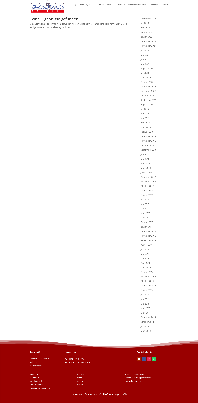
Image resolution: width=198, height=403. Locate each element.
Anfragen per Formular (134, 374)
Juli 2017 (145, 199)
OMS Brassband (36, 384)
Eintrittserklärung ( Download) (138, 378)
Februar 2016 (147, 272)
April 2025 (145, 27)
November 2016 (148, 235)
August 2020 (147, 68)
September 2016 (148, 240)
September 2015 (148, 285)
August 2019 (147, 104)
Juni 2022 (145, 59)
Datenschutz (91, 394)
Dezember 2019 (148, 86)
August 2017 (147, 195)
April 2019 (145, 122)
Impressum (76, 394)
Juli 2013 (145, 326)
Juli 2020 (145, 72)
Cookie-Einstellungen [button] (109, 394)
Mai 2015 (145, 303)
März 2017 (146, 217)
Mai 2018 (145, 159)
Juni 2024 (145, 54)
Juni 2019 (145, 113)
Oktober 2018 (147, 145)
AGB (124, 394)
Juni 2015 (145, 299)
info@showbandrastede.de (77, 362)
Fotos (79, 378)
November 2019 (148, 91)
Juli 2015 (145, 294)
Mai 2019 (145, 118)
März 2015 (146, 312)
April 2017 (145, 213)
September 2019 (148, 100)
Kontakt (165, 5)
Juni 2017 (145, 204)
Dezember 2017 (148, 177)
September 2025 (148, 18)
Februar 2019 (147, 131)
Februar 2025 (147, 32)
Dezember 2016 (148, 231)
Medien (110, 5)
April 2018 (145, 163)
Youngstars (34, 378)
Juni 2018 (145, 154)
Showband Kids (36, 381)
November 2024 (148, 45)
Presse (80, 384)
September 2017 (148, 190)
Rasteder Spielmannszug (40, 388)
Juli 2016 (145, 249)
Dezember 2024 (148, 41)
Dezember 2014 (148, 317)
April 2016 (145, 263)
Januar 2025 (146, 36)
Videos (80, 381)
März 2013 (146, 330)
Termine (100, 5)
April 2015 (145, 308)
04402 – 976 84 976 (74, 359)
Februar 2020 (147, 82)
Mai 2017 (145, 208)
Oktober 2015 (147, 281)
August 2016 (147, 244)
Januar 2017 (146, 226)
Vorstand (121, 5)
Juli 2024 (145, 50)
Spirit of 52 (34, 374)
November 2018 (148, 140)
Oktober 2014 (147, 321)
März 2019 (146, 127)
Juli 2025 (145, 23)
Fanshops (154, 5)
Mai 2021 (145, 63)
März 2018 (146, 168)
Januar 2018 (146, 172)
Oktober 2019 (147, 95)
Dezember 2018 (148, 136)
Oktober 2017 (147, 186)
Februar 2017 (147, 222)
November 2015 (148, 276)
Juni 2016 (145, 254)
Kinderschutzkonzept (137, 5)
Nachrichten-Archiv (133, 381)
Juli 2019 (145, 109)
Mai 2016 (145, 258)
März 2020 (146, 77)
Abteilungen (85, 5)
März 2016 (146, 267)
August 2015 (147, 290)
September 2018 (148, 149)
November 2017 (148, 181)
